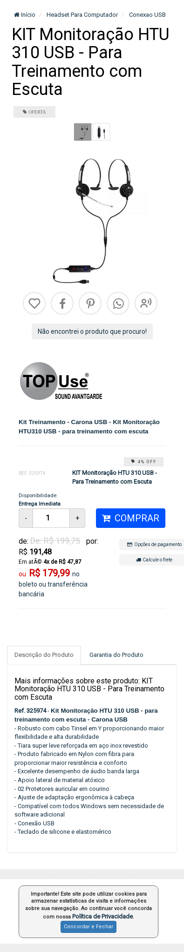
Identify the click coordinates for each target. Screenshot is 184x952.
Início (24, 14)
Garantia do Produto (116, 654)
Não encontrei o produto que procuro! (92, 331)
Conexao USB (147, 14)
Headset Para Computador (81, 14)
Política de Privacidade (102, 916)
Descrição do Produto (44, 654)
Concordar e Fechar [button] (88, 927)
